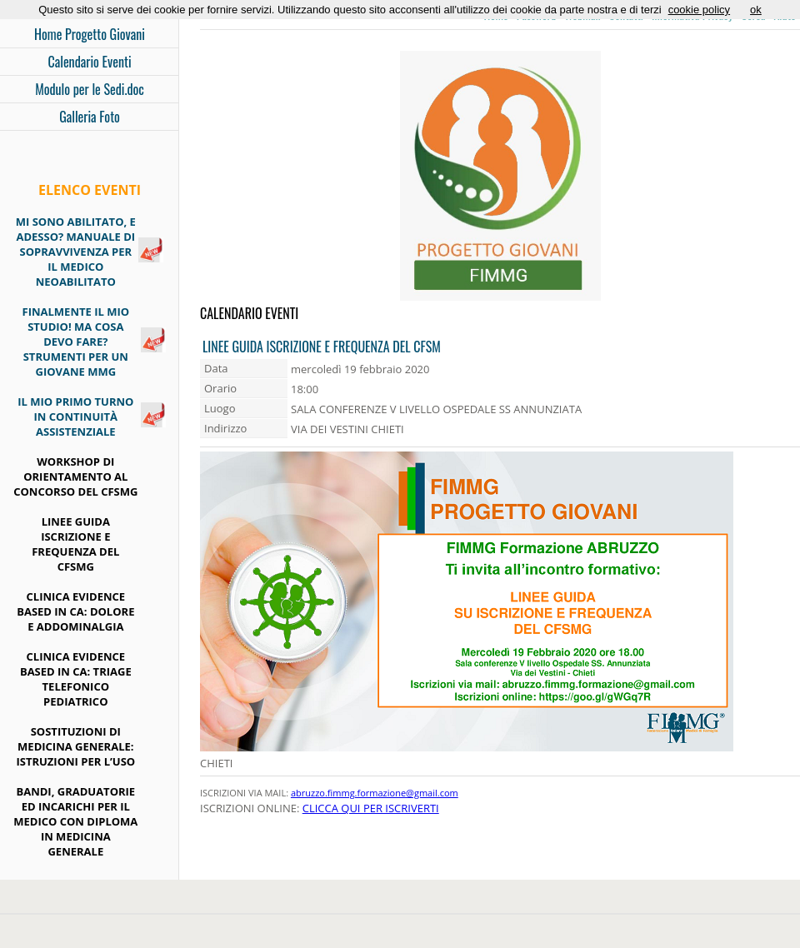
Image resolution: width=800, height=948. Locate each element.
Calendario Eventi (89, 62)
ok (756, 9)
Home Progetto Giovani (89, 34)
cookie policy (699, 9)
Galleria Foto (89, 117)
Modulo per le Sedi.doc (89, 89)
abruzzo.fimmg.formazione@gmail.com (374, 792)
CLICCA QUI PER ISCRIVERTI (370, 808)
